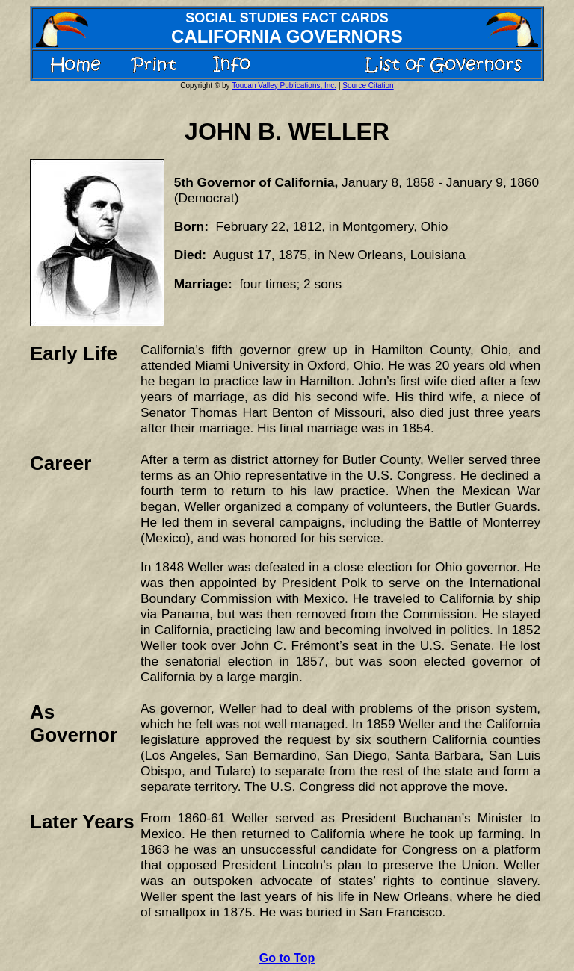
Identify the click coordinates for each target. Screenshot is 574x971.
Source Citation (367, 85)
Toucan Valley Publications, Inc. (284, 85)
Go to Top (287, 958)
